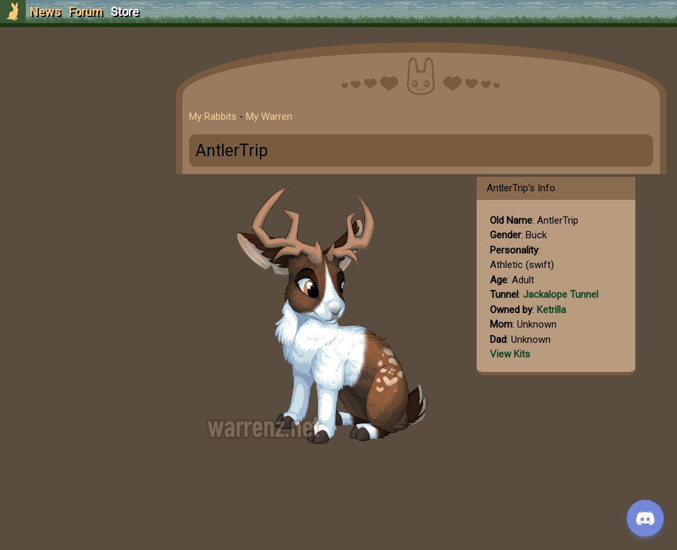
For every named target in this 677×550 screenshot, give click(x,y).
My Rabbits (213, 116)
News (45, 12)
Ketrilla (551, 310)
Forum (85, 12)
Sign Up (80, 85)
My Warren (269, 116)
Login (80, 109)
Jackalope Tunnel (560, 294)
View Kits (510, 354)
